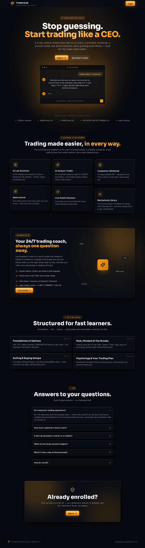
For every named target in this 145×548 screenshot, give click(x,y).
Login (130, 3)
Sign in (61, 58)
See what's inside (80, 58)
